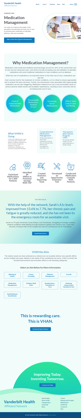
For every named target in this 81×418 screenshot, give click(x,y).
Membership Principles (67, 400)
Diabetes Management (49, 275)
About (38, 4)
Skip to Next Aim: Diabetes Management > (19, 40)
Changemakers (46, 402)
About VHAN (46, 400)
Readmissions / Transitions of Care (50, 285)
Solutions (52, 4)
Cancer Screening (31, 275)
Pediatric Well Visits (31, 284)
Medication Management (12, 284)
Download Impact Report (40, 329)
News (58, 4)
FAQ (62, 409)
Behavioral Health (12, 275)
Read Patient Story (41, 233)
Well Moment (65, 402)
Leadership (45, 404)
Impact (45, 4)
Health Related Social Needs (12, 295)
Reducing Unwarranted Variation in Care (68, 285)
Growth (68, 274)
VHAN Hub (64, 404)
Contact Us (64, 407)
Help (63, 4)
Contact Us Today (47, 385)
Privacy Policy (52, 415)
